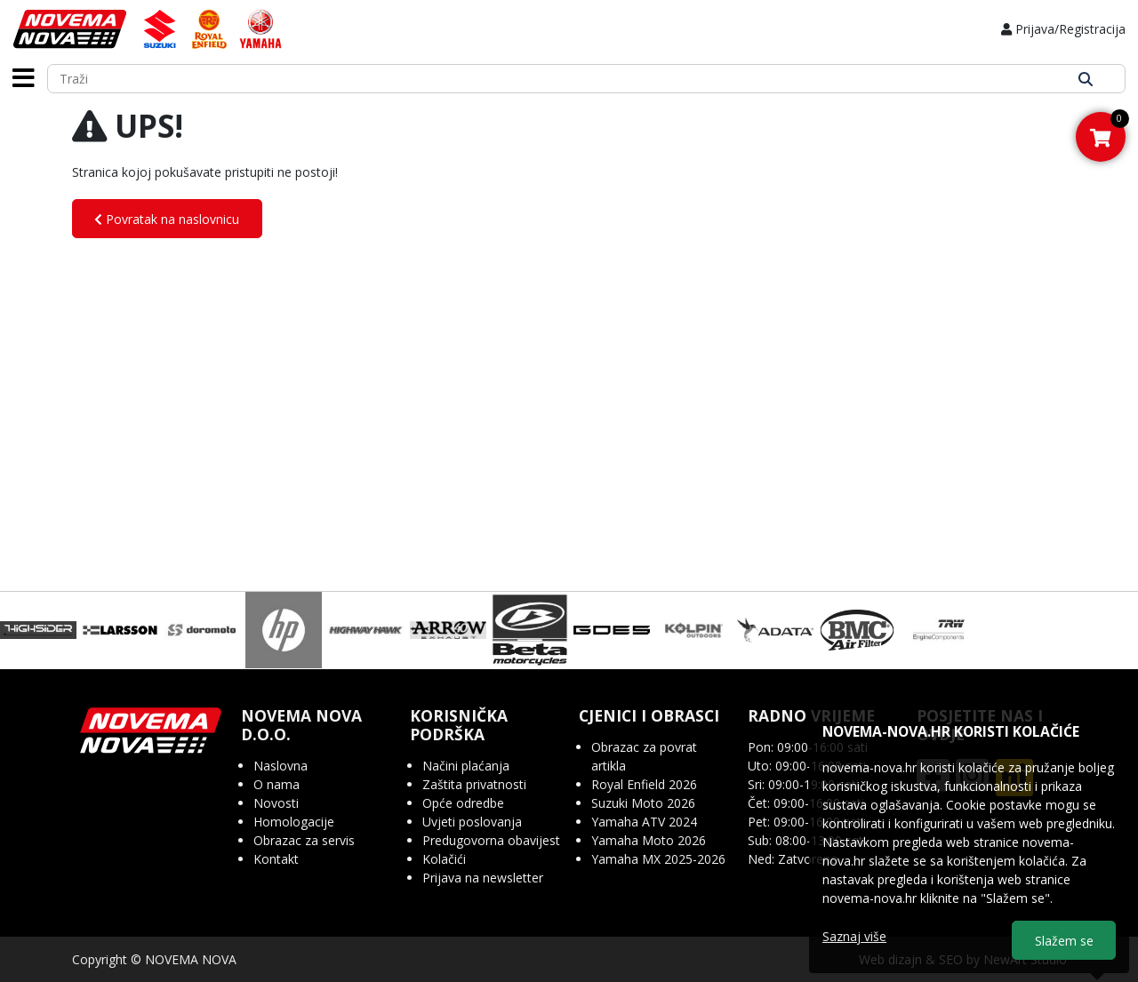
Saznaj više (854, 936)
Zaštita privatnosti (474, 784)
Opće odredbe (463, 802)
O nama (276, 784)
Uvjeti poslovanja (472, 821)
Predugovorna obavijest (491, 840)
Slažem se (1064, 940)
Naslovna (280, 765)
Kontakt (276, 858)
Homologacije (293, 821)
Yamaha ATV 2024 (644, 821)
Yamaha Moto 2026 (648, 840)
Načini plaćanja (465, 765)
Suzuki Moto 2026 (643, 802)
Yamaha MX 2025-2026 (658, 858)
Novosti (276, 802)
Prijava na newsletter (482, 877)
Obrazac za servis (304, 840)
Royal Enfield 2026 (644, 784)
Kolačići (444, 858)
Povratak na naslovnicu (166, 219)
